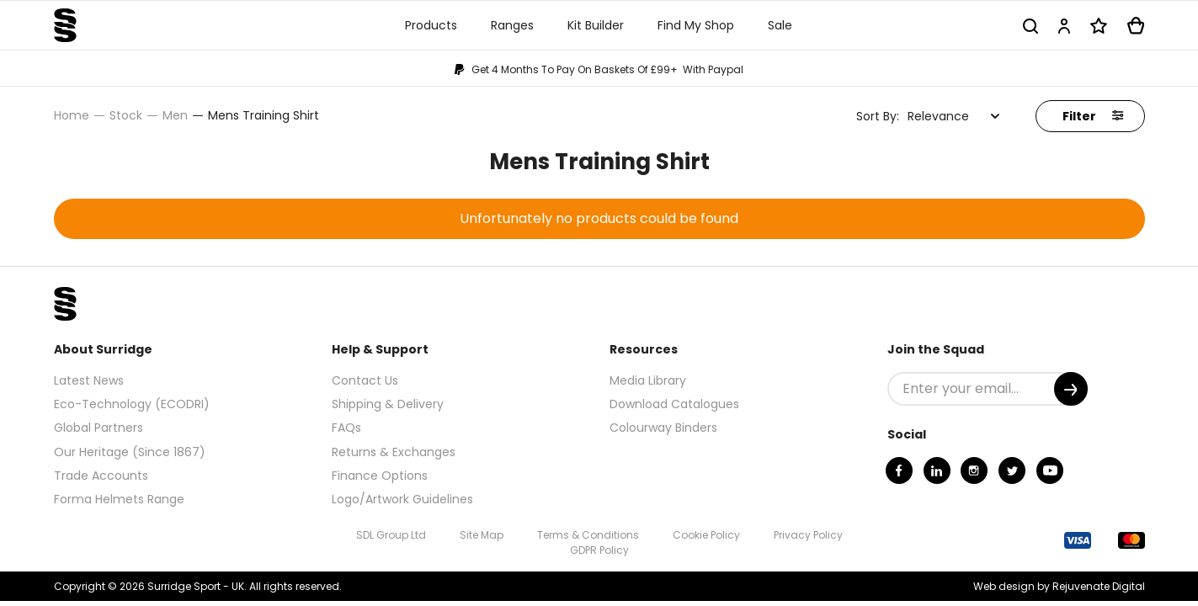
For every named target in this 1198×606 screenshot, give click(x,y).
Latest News (89, 380)
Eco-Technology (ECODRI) (132, 404)
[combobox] (954, 116)
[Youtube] (1049, 470)
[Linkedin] (937, 470)
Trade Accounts (101, 475)
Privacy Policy (808, 535)
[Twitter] (1011, 470)
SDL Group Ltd (391, 535)
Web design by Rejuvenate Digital (1059, 586)
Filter (1092, 116)
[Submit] (1071, 389)
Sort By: (877, 116)
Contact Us (365, 380)
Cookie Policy (706, 535)
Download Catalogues (674, 404)
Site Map (481, 535)
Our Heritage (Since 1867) (129, 452)
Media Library (648, 380)
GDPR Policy (599, 550)
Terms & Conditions (588, 535)
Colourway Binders (663, 427)
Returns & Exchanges (393, 452)
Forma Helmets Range (119, 499)
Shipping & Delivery (388, 404)
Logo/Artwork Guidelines (402, 499)
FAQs (346, 427)
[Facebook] (899, 470)
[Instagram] (974, 470)
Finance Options (380, 475)
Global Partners (98, 427)
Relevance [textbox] (938, 116)
